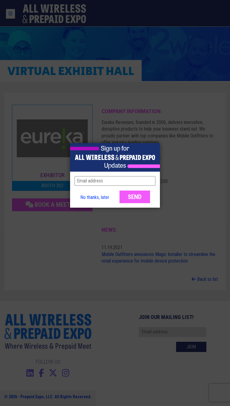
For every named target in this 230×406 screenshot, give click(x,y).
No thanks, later (94, 197)
